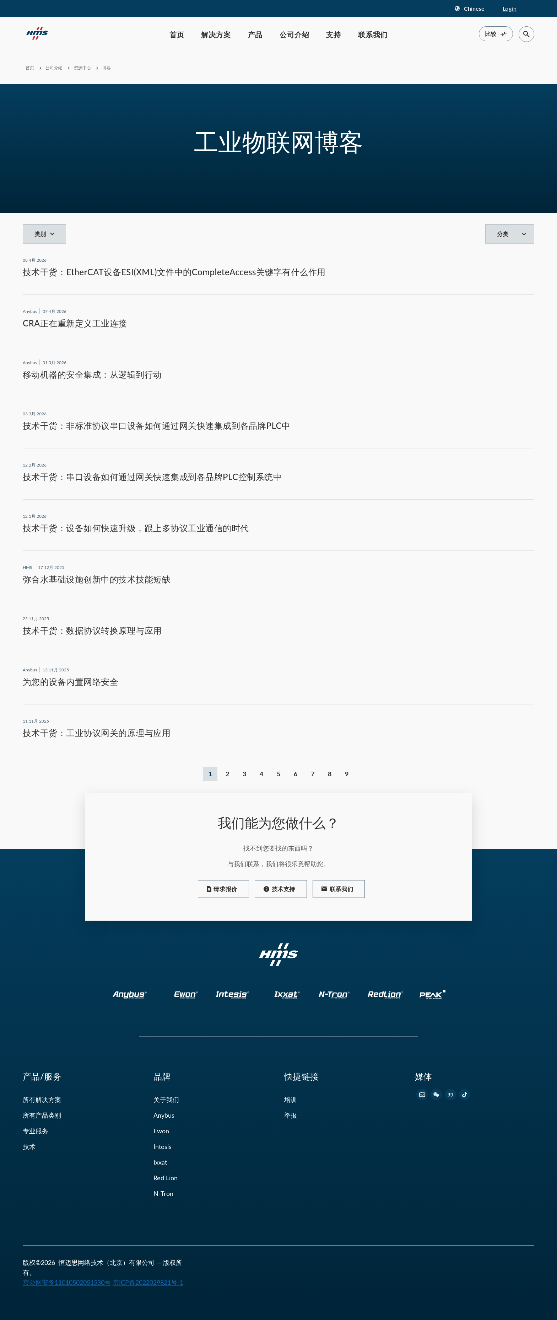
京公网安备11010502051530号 (67, 1282)
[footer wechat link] (436, 1094)
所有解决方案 (42, 1099)
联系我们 (373, 34)
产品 (255, 34)
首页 (176, 34)
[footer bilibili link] (422, 1094)
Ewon (161, 1131)
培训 (290, 1099)
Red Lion (165, 1177)
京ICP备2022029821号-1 (148, 1282)
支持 (333, 34)
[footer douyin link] (465, 1094)
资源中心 (83, 67)
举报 (290, 1115)
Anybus (163, 1115)
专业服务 (35, 1131)
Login (510, 8)
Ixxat (160, 1162)
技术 (29, 1146)
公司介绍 (294, 34)
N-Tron (163, 1193)
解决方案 (216, 34)
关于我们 (166, 1099)
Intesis (162, 1146)
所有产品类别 (42, 1115)
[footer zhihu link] (450, 1094)
